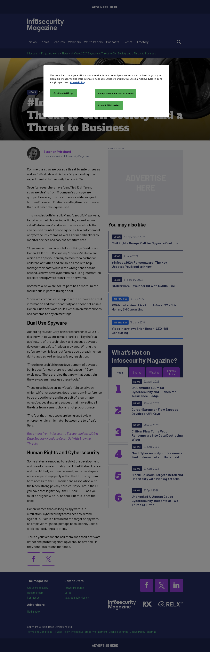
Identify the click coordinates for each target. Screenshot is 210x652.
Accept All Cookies (109, 105)
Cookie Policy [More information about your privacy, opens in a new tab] (77, 82)
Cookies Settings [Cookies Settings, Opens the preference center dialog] (63, 93)
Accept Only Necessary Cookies (115, 93)
